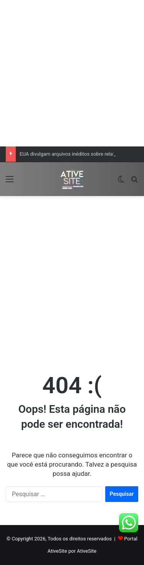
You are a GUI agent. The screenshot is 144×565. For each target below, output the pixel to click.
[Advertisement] (72, 72)
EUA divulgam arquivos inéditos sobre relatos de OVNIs (81, 154)
